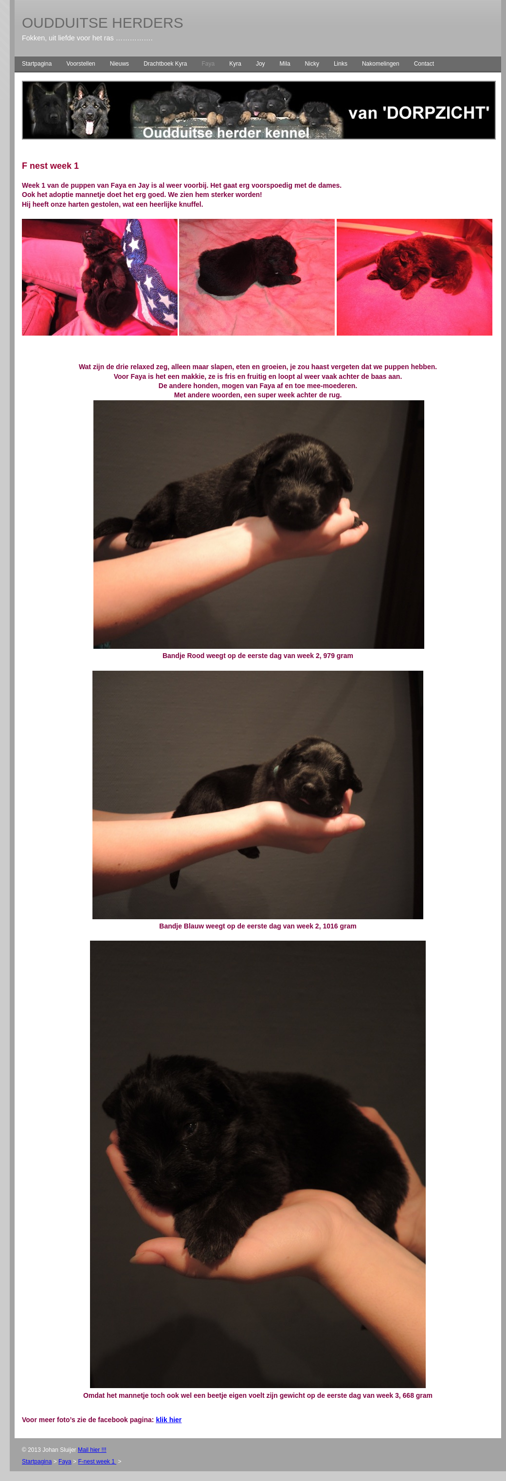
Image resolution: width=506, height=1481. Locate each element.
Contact (424, 63)
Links (340, 63)
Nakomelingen (380, 63)
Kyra (235, 63)
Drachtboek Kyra (165, 63)
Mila (285, 63)
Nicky (312, 63)
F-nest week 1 (97, 1461)
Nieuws (119, 63)
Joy (260, 63)
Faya (208, 63)
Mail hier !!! (92, 1449)
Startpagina (37, 63)
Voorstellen (80, 63)
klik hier (168, 1420)
